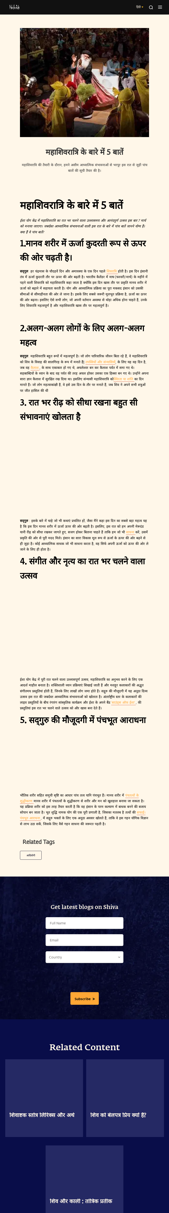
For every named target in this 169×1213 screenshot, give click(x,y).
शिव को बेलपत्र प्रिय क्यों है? (118, 1115)
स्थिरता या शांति (124, 379)
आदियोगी (30, 855)
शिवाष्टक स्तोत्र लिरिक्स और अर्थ (41, 1115)
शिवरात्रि (112, 271)
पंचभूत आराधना (30, 818)
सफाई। (141, 812)
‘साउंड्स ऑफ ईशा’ (123, 702)
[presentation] (84, 978)
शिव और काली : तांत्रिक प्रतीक (81, 1201)
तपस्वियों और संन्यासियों (100, 362)
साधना (130, 532)
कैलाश (35, 367)
